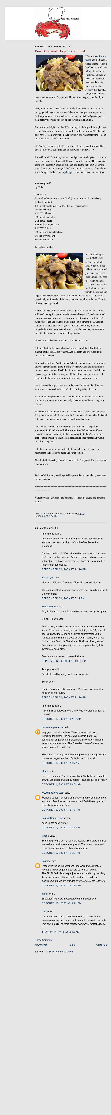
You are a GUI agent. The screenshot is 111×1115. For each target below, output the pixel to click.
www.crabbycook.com (53, 727)
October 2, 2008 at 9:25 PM (61, 853)
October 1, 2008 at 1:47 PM (61, 809)
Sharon (45, 771)
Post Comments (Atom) (61, 951)
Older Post (101, 945)
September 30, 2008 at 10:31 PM (64, 661)
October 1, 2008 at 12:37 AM (61, 719)
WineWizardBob (50, 606)
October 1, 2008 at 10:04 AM (61, 784)
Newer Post (41, 945)
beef (47, 516)
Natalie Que (48, 577)
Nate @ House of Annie (54, 818)
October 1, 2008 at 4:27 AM (61, 763)
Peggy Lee (71, 172)
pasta (54, 516)
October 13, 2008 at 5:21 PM (61, 903)
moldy (45, 894)
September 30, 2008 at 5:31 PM (63, 598)
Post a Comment (43, 940)
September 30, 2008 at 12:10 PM (64, 569)
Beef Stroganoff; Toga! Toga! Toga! (60, 51)
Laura (45, 911)
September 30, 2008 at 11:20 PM (64, 697)
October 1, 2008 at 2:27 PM (61, 827)
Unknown (46, 861)
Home (72, 945)
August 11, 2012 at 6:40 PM (61, 932)
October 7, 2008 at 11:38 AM (61, 885)
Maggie (45, 836)
